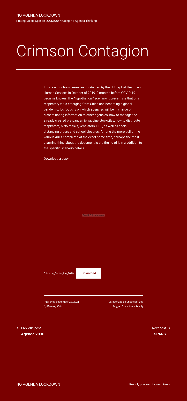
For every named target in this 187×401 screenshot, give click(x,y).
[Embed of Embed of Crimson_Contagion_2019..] (93, 215)
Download (89, 273)
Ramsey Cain (54, 306)
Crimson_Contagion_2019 (59, 273)
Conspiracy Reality (132, 306)
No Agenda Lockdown (38, 15)
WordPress (163, 384)
